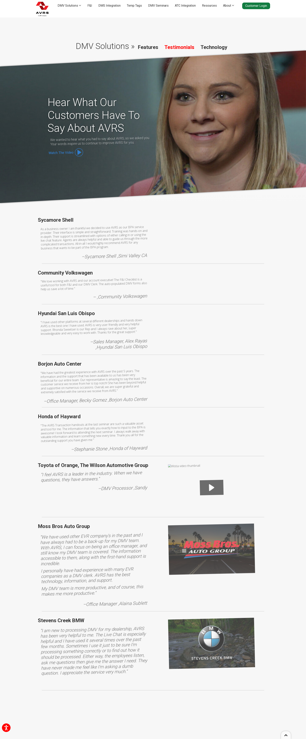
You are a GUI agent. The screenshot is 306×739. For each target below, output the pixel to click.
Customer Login (256, 6)
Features (148, 47)
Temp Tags (134, 5)
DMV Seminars (158, 5)
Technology (214, 47)
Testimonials (179, 47)
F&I (89, 5)
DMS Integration (109, 5)
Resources (209, 5)
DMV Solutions (69, 5)
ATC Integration (185, 5)
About (228, 5)
